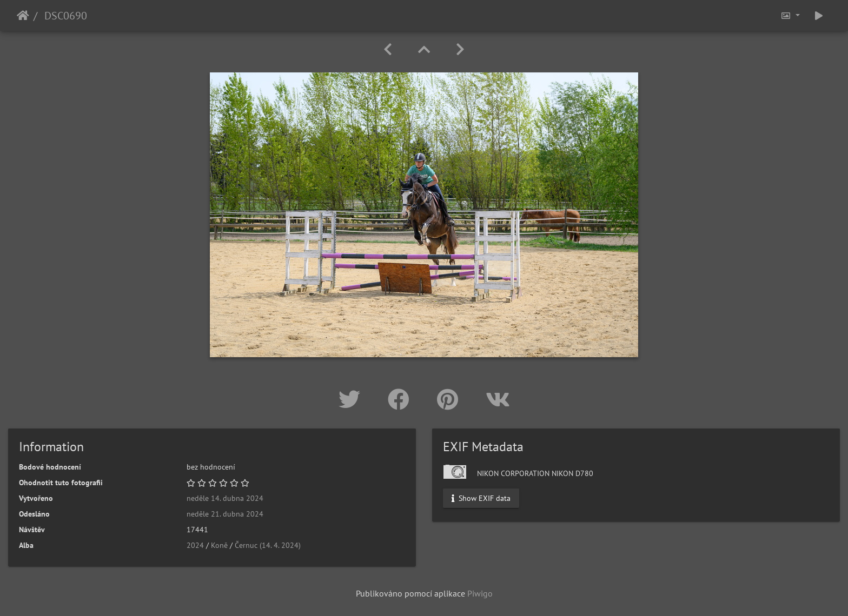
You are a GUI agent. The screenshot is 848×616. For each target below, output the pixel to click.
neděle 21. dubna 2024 (225, 514)
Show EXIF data (481, 498)
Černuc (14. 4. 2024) (268, 545)
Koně (219, 545)
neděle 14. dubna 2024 (225, 498)
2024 (195, 545)
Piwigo (480, 593)
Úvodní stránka (23, 16)
